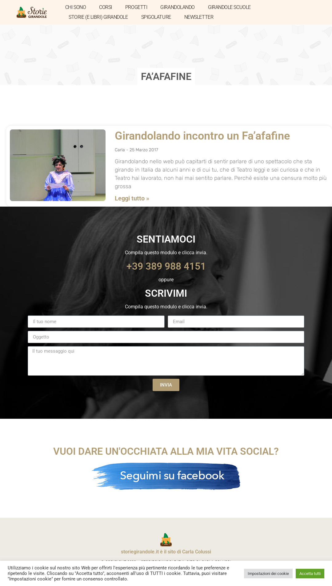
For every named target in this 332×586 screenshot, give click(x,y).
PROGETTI (136, 7)
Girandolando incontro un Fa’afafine (202, 135)
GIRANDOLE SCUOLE (229, 7)
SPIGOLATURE (156, 17)
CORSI (105, 7)
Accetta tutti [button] (310, 573)
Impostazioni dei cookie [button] (268, 573)
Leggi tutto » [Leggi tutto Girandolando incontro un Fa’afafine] (132, 198)
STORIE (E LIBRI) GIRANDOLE (98, 17)
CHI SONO (75, 7)
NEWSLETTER (199, 17)
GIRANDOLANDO (177, 7)
